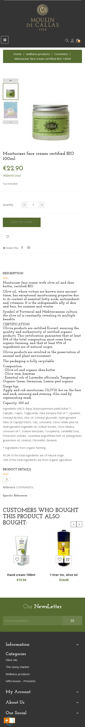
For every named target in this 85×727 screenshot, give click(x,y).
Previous (10, 122)
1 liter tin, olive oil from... (64, 577)
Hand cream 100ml (21, 575)
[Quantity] (33, 204)
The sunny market (17, 667)
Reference (9, 487)
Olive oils (11, 660)
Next (10, 80)
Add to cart (21, 222)
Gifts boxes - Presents (21, 681)
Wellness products (18, 674)
